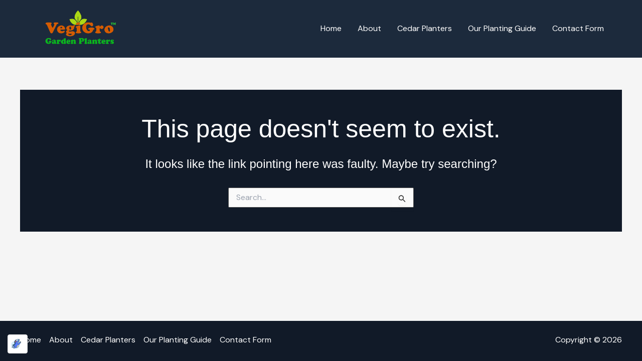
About (369, 28)
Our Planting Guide (502, 28)
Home (331, 28)
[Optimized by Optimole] (18, 343)
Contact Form (578, 28)
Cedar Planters (424, 28)
